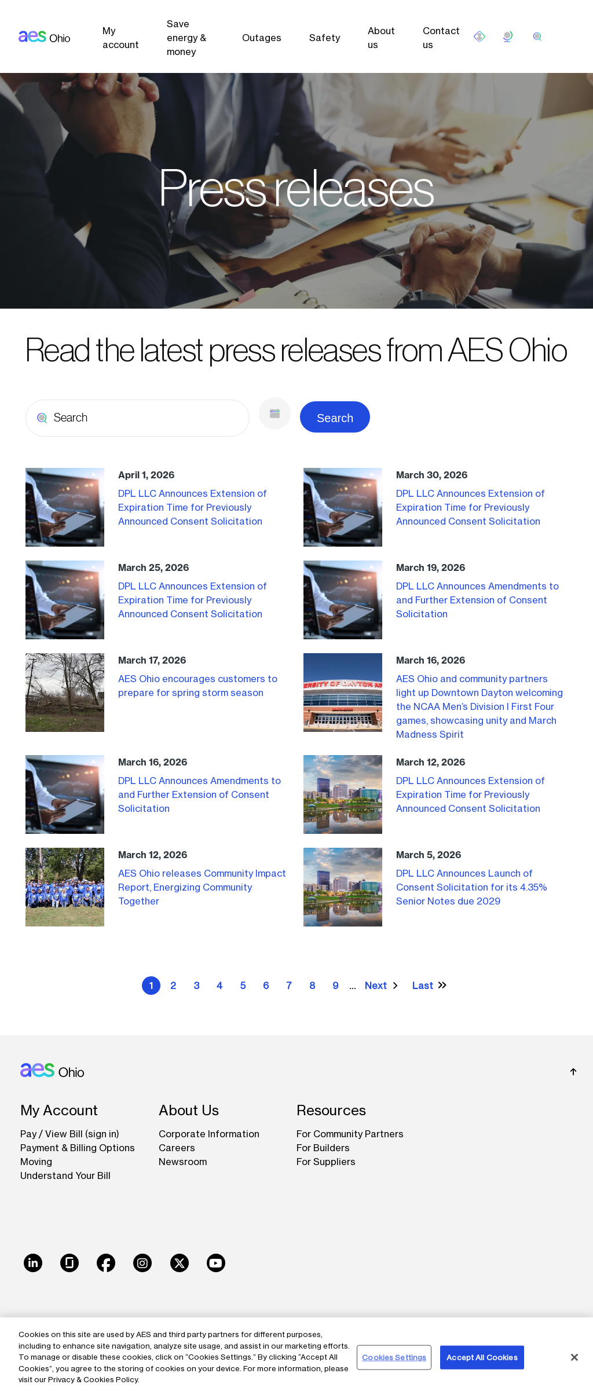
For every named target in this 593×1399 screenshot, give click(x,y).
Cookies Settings (394, 1356)
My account (121, 37)
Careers (177, 1147)
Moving (36, 1161)
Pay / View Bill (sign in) (69, 1134)
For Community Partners (350, 1134)
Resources (331, 1110)
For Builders (323, 1147)
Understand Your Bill (65, 1175)
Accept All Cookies (481, 1356)
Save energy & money (186, 37)
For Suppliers (326, 1161)
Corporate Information (209, 1134)
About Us (189, 1110)
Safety (324, 37)
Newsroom (183, 1161)
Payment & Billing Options (77, 1147)
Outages (261, 37)
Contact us (441, 37)
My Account (59, 1110)
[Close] (574, 1357)
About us (381, 37)
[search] (537, 36)
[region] (296, 1358)
